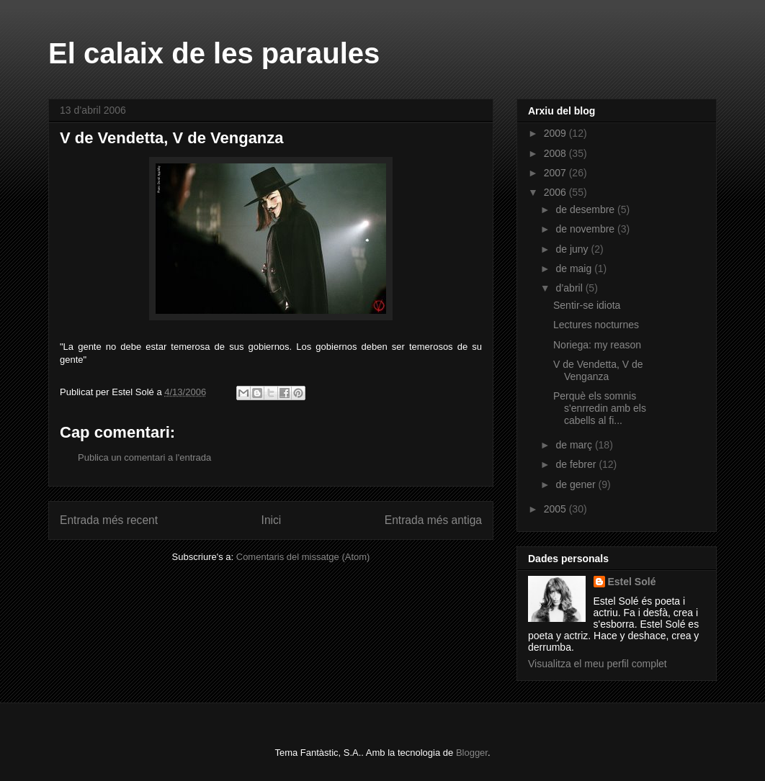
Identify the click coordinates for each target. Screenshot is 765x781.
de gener (576, 484)
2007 (556, 173)
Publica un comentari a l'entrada (144, 457)
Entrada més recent (109, 520)
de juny (573, 249)
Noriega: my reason (597, 345)
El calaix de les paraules (214, 53)
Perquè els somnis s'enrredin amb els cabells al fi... (599, 408)
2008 (556, 153)
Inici (271, 520)
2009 (556, 133)
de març (574, 445)
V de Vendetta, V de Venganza (598, 370)
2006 (556, 192)
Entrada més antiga (433, 520)
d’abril (570, 288)
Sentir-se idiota (586, 305)
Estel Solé (632, 581)
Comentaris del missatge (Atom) (303, 556)
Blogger (472, 752)
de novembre (586, 229)
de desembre (586, 209)
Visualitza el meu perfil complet (597, 663)
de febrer (577, 464)
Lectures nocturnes (596, 324)
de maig (574, 268)
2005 (556, 509)
